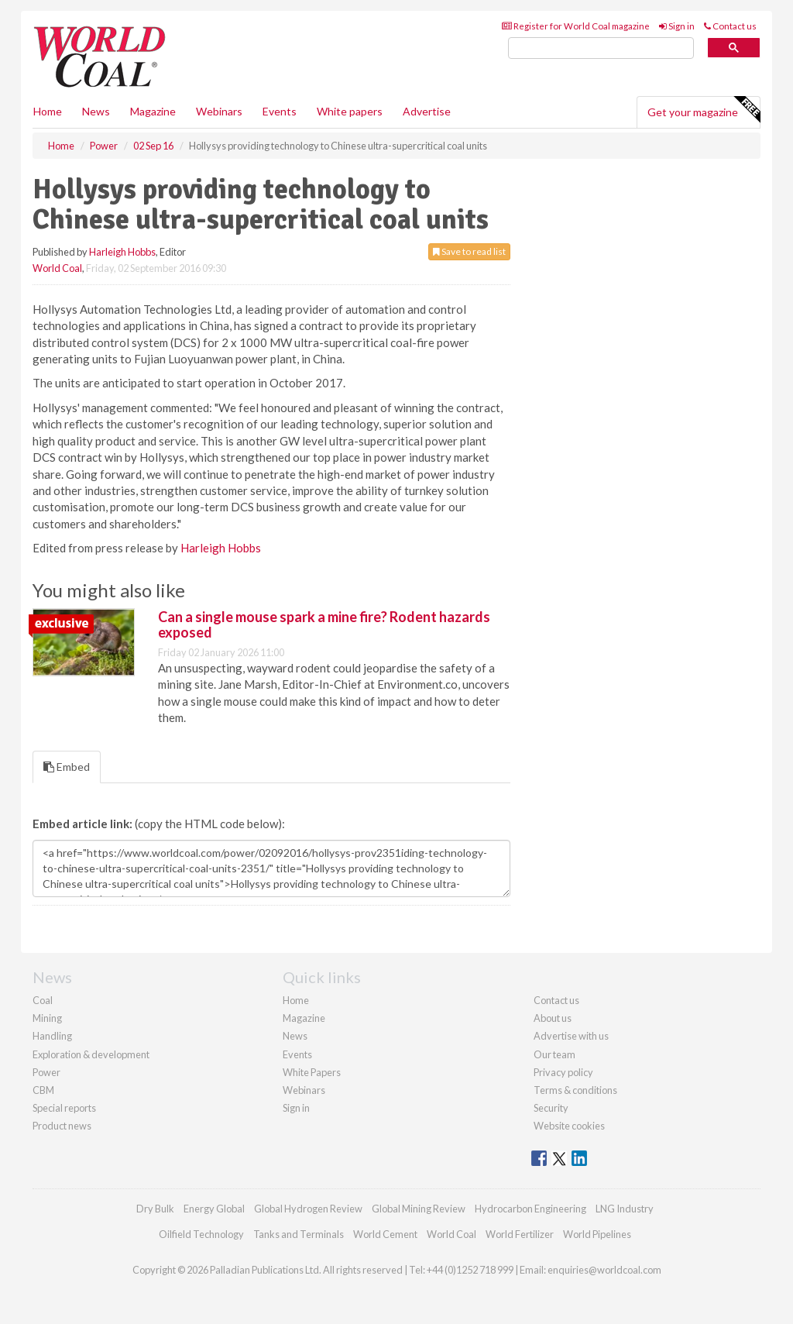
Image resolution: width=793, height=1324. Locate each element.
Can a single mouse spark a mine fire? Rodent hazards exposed (324, 624)
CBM (43, 1090)
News (295, 1036)
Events (280, 111)
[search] (601, 48)
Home (47, 111)
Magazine (153, 111)
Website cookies (569, 1125)
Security (551, 1108)
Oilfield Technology (201, 1234)
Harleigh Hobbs (122, 252)
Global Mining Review (418, 1208)
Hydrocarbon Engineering (530, 1208)
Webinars (219, 111)
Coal (43, 1000)
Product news (62, 1125)
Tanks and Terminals (298, 1234)
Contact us (730, 26)
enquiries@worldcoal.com (604, 1270)
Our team (554, 1054)
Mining (47, 1018)
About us (553, 1018)
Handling (52, 1036)
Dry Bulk (155, 1208)
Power (46, 1072)
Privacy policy (563, 1072)
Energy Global (214, 1208)
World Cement (385, 1234)
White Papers (312, 1072)
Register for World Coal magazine (576, 26)
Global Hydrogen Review (308, 1208)
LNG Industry (625, 1208)
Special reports (64, 1108)
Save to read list (469, 251)
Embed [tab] (66, 766)
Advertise (427, 111)
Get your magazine (703, 110)
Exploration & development (91, 1054)
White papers (350, 111)
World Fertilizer (520, 1234)
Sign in (677, 26)
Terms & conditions (575, 1090)
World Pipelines (597, 1234)
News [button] (96, 111)
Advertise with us (571, 1036)
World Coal (57, 268)
